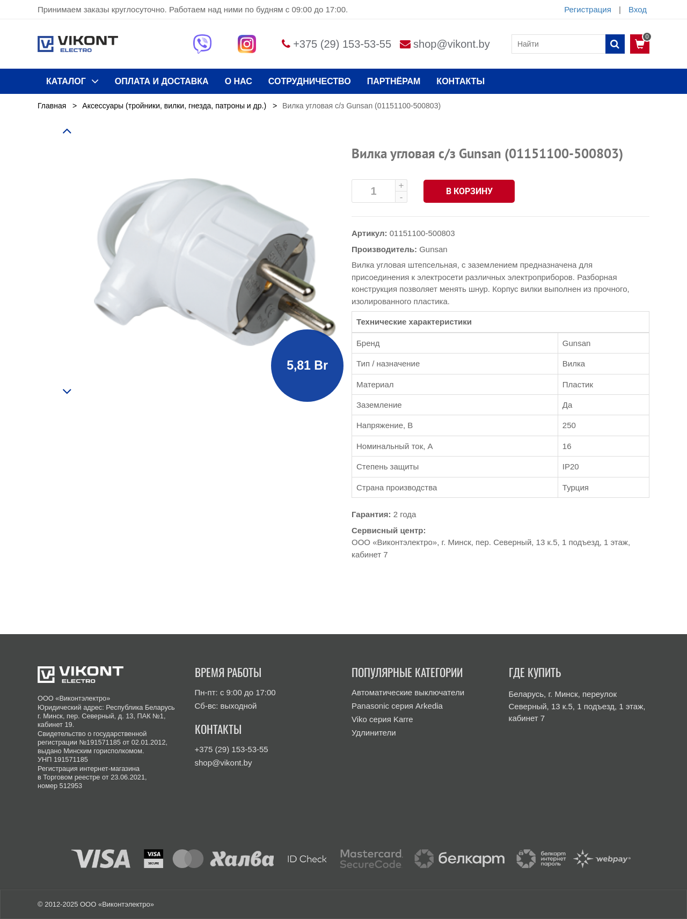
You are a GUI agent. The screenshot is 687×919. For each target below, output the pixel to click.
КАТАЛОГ (72, 81)
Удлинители (374, 732)
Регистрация (587, 9)
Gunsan (433, 249)
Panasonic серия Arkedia (397, 705)
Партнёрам (394, 81)
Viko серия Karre (382, 719)
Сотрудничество (309, 81)
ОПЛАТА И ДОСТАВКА (162, 81)
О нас (238, 81)
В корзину (469, 191)
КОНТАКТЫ (460, 81)
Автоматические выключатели (408, 692)
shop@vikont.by (451, 44)
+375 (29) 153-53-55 (342, 44)
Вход (637, 9)
